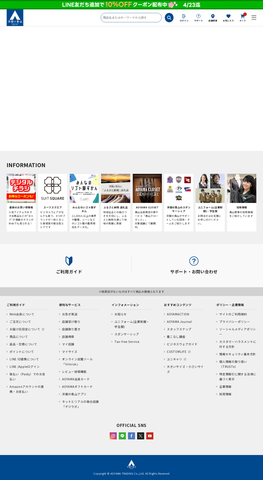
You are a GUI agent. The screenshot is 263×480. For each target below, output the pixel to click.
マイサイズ (69, 351)
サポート (198, 20)
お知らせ (120, 314)
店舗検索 (212, 20)
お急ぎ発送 (69, 314)
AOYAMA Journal (179, 322)
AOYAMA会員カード (76, 379)
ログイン (184, 20)
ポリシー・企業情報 (230, 305)
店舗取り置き (71, 329)
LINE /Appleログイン (25, 366)
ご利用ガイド (16, 305)
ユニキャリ (174, 359)
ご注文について (20, 322)
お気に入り (228, 20)
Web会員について (22, 314)
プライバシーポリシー (234, 322)
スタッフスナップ (179, 329)
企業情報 (225, 386)
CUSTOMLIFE (177, 351)
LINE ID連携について (24, 359)
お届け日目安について (25, 329)
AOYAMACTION (178, 314)
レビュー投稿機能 (74, 371)
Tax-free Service (126, 341)
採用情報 (225, 394)
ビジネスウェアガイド (182, 344)
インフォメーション (125, 305)
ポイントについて (22, 351)
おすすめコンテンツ (178, 305)
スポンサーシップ (126, 334)
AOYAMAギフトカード (77, 386)
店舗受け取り (71, 322)
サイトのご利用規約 (233, 314)
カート (242, 17)
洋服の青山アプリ (74, 394)
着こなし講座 (176, 337)
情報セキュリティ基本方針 (237, 354)
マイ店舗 (68, 344)
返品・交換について (23, 344)
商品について (19, 337)
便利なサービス (70, 305)
